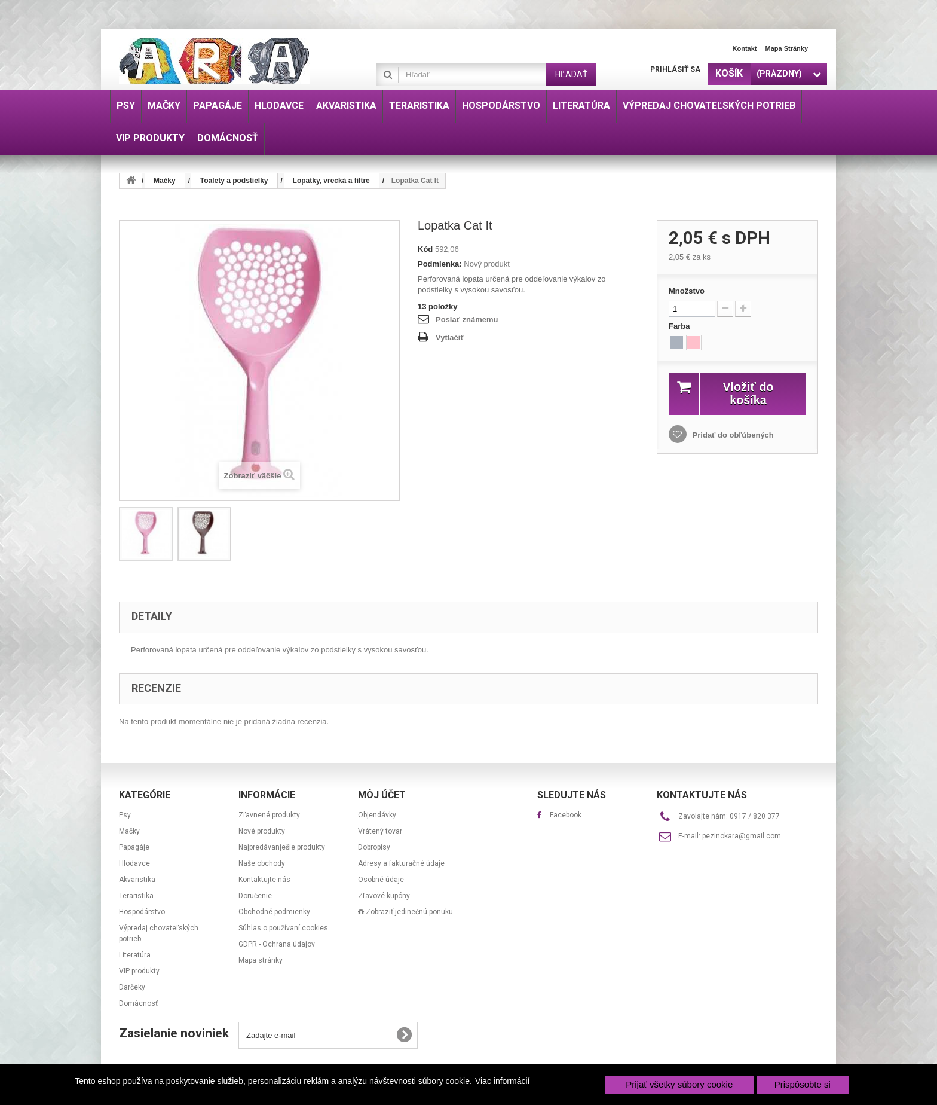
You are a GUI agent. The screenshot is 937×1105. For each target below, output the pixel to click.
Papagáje (134, 847)
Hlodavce (134, 863)
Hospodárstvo (142, 912)
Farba (680, 326)
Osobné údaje (381, 879)
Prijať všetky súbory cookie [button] (679, 1084)
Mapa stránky (786, 48)
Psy (125, 815)
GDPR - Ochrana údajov (276, 944)
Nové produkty (261, 831)
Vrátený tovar (380, 831)
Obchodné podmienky (274, 912)
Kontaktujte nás (264, 879)
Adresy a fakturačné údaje (401, 863)
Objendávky (377, 815)
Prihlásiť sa (675, 69)
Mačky (129, 831)
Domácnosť (138, 1003)
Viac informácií (502, 1081)
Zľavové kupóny (384, 896)
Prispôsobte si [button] (802, 1084)
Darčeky (132, 987)
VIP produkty (139, 971)
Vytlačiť (450, 337)
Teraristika (136, 896)
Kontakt (745, 48)
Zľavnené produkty (269, 815)
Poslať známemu (467, 319)
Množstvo (687, 290)
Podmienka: (440, 264)
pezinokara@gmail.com (741, 836)
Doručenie (255, 896)
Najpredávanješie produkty (281, 847)
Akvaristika (137, 879)
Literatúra (135, 955)
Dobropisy (374, 847)
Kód (425, 249)
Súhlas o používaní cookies (283, 928)
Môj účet (382, 795)
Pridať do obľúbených (732, 435)
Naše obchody (261, 863)
